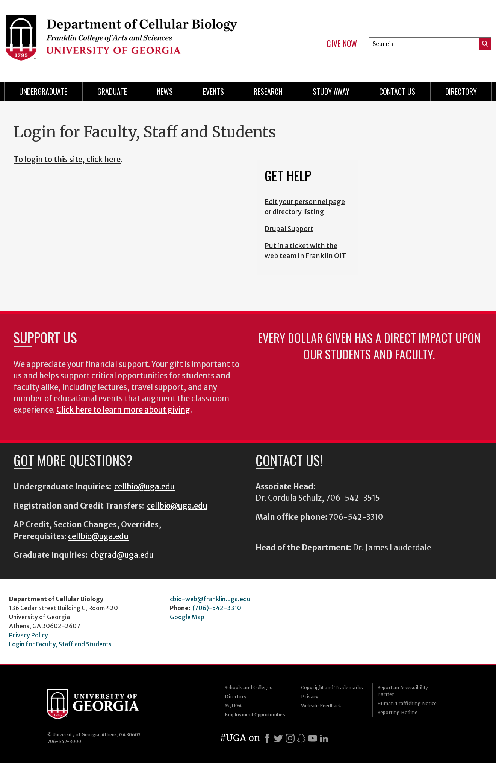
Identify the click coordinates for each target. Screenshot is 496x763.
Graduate (112, 91)
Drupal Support (289, 228)
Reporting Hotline (397, 712)
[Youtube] (312, 738)
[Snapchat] (301, 738)
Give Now (342, 43)
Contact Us (397, 91)
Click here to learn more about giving (123, 410)
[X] (278, 738)
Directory (461, 91)
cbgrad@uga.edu (122, 555)
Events (213, 91)
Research (268, 91)
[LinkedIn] (323, 738)
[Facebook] (267, 738)
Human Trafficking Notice (407, 703)
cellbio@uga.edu (144, 487)
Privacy (309, 696)
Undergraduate (43, 91)
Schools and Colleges (248, 687)
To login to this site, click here (67, 159)
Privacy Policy (28, 635)
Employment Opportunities (255, 714)
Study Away (331, 91)
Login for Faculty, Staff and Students (60, 644)
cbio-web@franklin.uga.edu (210, 599)
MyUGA (233, 705)
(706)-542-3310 (216, 608)
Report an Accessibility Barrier (402, 691)
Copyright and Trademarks (332, 687)
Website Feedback (321, 705)
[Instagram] (290, 738)
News (165, 91)
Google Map (187, 617)
